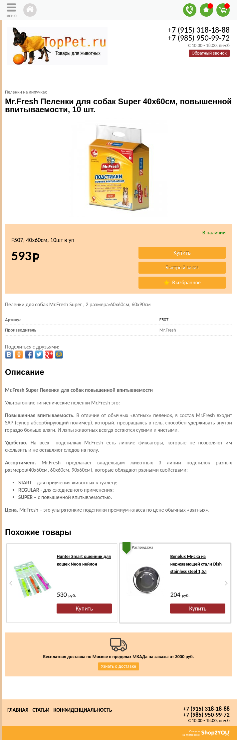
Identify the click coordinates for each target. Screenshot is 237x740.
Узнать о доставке (118, 666)
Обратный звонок (209, 53)
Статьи (40, 710)
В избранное (182, 282)
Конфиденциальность (83, 710)
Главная (17, 710)
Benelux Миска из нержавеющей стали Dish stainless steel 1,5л (195, 564)
